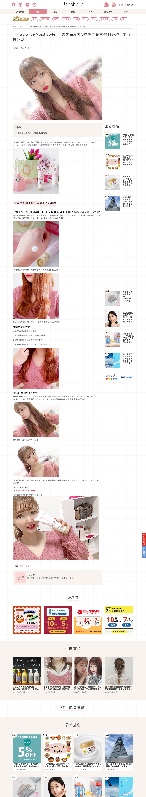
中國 (115, 19)
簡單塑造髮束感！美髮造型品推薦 (32, 132)
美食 (73, 11)
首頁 (14, 26)
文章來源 (31, 575)
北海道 (66, 19)
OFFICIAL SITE (23, 487)
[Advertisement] (120, 87)
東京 (34, 19)
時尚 (91, 11)
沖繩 (76, 19)
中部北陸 (104, 19)
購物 (126, 11)
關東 (56, 19)
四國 (94, 19)
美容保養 (20, 11)
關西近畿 (45, 19)
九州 (85, 19)
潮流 (38, 11)
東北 (124, 19)
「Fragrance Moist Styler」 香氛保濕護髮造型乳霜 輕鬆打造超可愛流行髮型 (57, 26)
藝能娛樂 (108, 11)
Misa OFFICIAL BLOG (25, 490)
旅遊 (55, 11)
